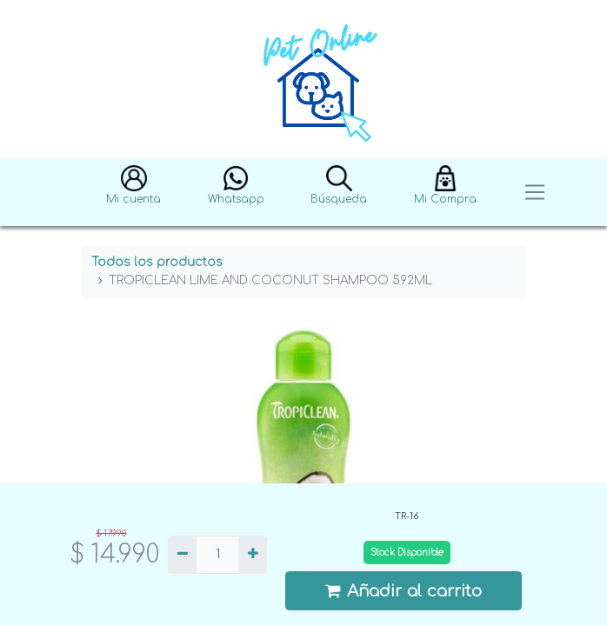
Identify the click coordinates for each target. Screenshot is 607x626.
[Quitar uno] (182, 555)
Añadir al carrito (403, 591)
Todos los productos (157, 262)
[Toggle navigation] (535, 192)
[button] (133, 192)
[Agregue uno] (252, 555)
